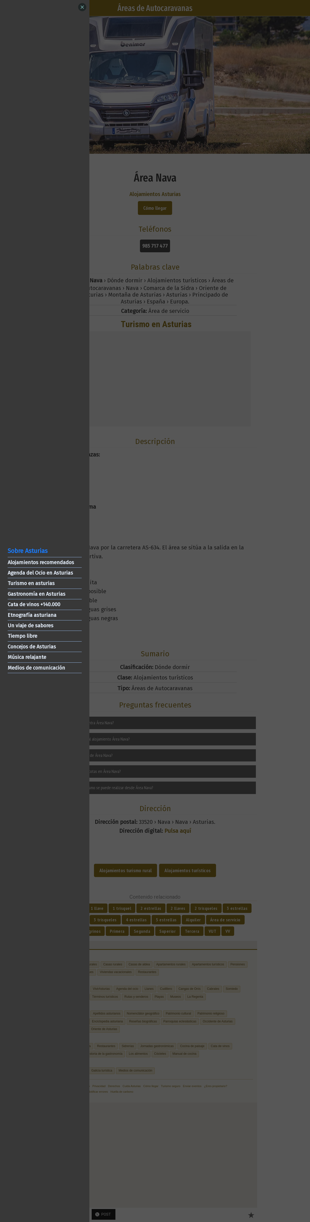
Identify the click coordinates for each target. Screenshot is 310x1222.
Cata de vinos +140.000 (34, 604)
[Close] (82, 7)
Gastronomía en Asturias (36, 594)
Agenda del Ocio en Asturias (40, 573)
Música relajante (27, 657)
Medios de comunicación (36, 668)
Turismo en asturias (31, 583)
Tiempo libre (22, 636)
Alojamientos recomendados (41, 562)
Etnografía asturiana (32, 615)
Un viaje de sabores (30, 625)
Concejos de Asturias (32, 647)
